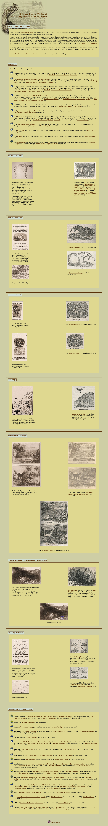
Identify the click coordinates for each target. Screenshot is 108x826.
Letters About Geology (66, 106)
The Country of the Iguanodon (27, 124)
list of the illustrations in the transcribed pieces (25, 54)
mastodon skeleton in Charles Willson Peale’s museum (36, 96)
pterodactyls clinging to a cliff (26, 111)
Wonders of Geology (32, 82)
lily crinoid (20, 130)
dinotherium (21, 142)
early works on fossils (27, 32)
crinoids (19, 136)
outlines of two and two (33, 79)
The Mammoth (30, 759)
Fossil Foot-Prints (32, 737)
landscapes (20, 116)
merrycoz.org (55, 822)
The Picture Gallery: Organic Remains (72, 764)
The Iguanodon (34, 126)
